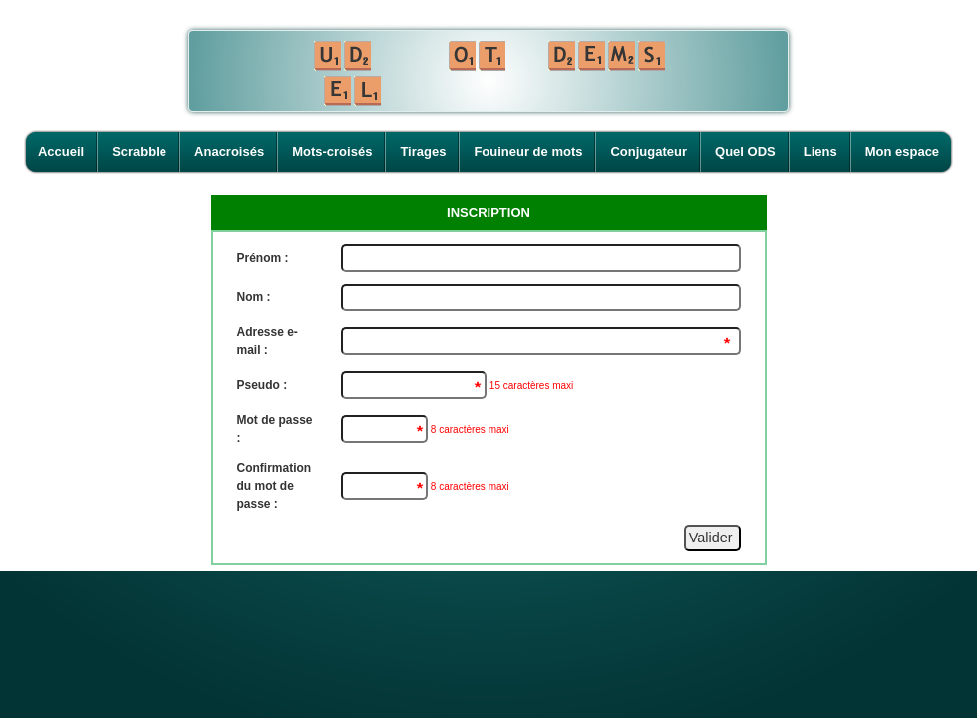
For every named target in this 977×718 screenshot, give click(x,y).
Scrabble (139, 151)
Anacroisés (229, 151)
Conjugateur (648, 151)
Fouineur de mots (528, 151)
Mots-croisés (332, 151)
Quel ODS (745, 151)
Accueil (61, 151)
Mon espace (902, 151)
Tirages (423, 151)
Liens (820, 151)
